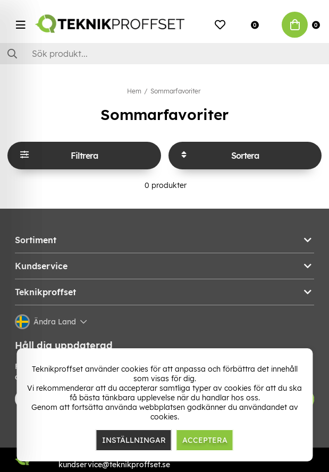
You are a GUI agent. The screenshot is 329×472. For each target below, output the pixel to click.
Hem (134, 91)
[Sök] (164, 53)
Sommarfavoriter (175, 91)
